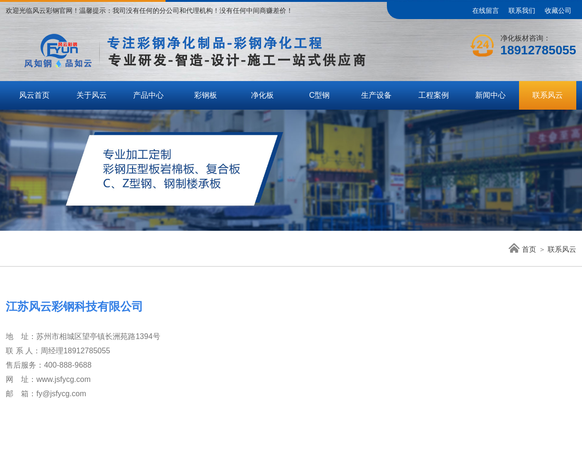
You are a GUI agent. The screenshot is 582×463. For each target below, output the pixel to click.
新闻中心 (490, 95)
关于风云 (91, 95)
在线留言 (485, 10)
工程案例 (433, 95)
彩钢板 (205, 95)
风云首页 (34, 95)
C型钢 (319, 95)
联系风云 (547, 95)
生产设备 (376, 95)
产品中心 (148, 95)
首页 (522, 249)
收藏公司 (558, 10)
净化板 (262, 95)
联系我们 (522, 10)
